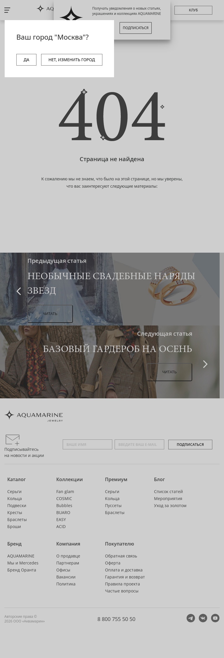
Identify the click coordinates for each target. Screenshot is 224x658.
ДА (26, 59)
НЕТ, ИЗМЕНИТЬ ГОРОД (71, 59)
